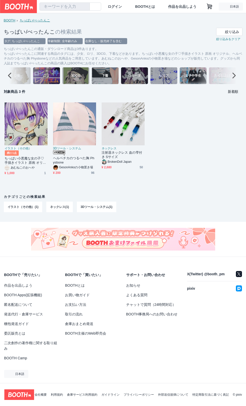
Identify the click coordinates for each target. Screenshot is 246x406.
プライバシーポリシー (139, 394)
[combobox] (64, 7)
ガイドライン (110, 394)
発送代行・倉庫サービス (23, 314)
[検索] (85, 6)
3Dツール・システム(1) (97, 207)
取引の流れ (74, 314)
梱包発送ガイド (16, 324)
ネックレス (109, 148)
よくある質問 (136, 295)
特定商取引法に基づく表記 (210, 394)
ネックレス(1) (59, 207)
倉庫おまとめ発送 (79, 324)
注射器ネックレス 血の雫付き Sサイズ (122, 155)
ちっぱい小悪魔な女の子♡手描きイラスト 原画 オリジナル (25, 161)
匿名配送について (18, 305)
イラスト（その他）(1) (23, 207)
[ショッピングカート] (209, 6)
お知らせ (133, 285)
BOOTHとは (145, 6)
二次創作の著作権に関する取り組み (30, 345)
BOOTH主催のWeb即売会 (85, 333)
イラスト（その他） (18, 148)
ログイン (115, 6)
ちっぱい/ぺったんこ (35, 20)
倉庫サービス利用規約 (82, 394)
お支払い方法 (75, 305)
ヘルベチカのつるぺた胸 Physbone (74, 160)
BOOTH (9, 20)
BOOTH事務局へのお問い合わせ (152, 314)
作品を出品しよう (182, 6)
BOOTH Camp (15, 358)
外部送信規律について (173, 394)
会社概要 (41, 394)
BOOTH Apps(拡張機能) (23, 295)
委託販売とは (14, 333)
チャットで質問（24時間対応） (151, 305)
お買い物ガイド (77, 295)
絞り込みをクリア (228, 39)
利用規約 (57, 394)
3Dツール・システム (67, 148)
